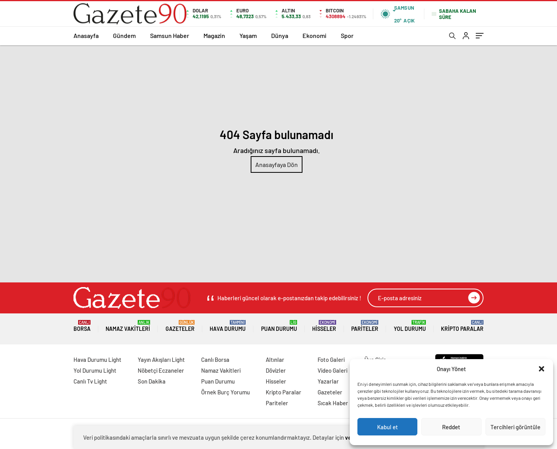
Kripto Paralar (462, 326)
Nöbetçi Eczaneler (161, 370)
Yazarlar (328, 381)
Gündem (124, 35)
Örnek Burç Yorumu (225, 392)
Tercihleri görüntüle (515, 426)
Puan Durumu (279, 326)
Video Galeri (332, 370)
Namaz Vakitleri (128, 326)
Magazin (214, 35)
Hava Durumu (228, 326)
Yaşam (248, 35)
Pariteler (364, 326)
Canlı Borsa (215, 359)
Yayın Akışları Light (161, 359)
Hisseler (324, 326)
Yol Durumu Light (94, 370)
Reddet (451, 426)
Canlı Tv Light (90, 381)
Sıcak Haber (333, 402)
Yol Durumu (410, 326)
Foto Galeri (331, 359)
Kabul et (387, 426)
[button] (541, 369)
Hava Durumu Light (97, 359)
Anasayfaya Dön (276, 164)
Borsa (82, 326)
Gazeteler (180, 326)
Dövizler (276, 370)
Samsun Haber (169, 35)
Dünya (279, 35)
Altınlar (275, 359)
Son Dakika (152, 381)
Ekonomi (314, 35)
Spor (347, 35)
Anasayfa (86, 35)
